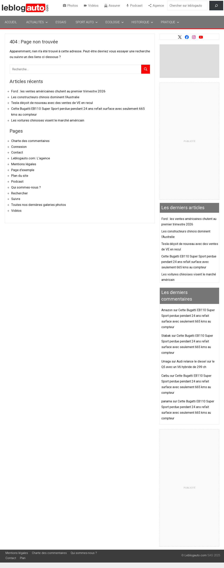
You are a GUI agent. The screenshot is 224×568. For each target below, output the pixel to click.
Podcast (136, 5)
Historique (142, 22)
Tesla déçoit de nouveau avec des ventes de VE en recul (52, 103)
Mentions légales (23, 164)
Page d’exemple (22, 170)
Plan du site (19, 176)
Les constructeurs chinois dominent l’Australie (45, 97)
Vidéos (93, 5)
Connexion (19, 147)
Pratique (170, 22)
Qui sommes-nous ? (26, 187)
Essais (61, 22)
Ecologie (115, 22)
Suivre (15, 199)
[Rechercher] (216, 5)
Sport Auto (87, 22)
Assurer (114, 5)
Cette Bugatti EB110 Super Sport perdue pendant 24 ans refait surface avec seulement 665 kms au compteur (188, 262)
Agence (158, 5)
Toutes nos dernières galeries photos (38, 205)
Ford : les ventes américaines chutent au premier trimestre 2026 (58, 91)
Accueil (11, 22)
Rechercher (19, 193)
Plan (22, 558)
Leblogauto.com (196, 555)
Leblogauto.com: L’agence (30, 158)
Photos (72, 5)
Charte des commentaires (30, 141)
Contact (17, 152)
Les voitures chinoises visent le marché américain (47, 120)
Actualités (37, 22)
